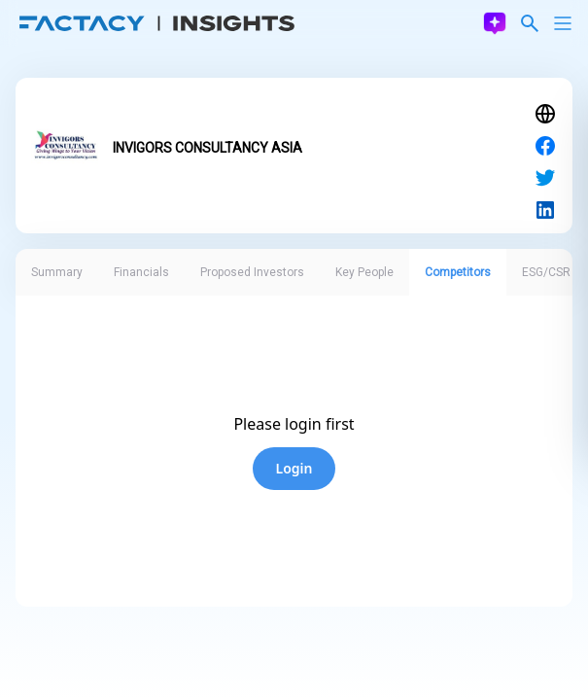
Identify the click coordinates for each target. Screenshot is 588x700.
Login (294, 468)
